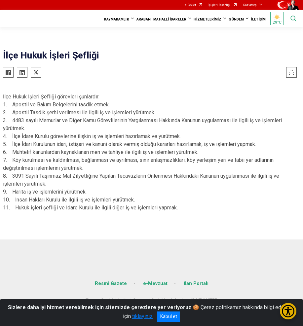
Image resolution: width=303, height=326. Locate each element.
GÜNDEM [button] (236, 19)
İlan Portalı (196, 283)
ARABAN (143, 19)
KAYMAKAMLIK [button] (116, 19)
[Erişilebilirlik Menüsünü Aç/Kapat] (288, 311)
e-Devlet (190, 5)
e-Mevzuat (155, 283)
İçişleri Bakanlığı (219, 5)
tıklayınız (142, 316)
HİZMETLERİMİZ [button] (207, 19)
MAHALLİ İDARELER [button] (169, 19)
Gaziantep (249, 5)
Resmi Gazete (111, 283)
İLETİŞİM (258, 19)
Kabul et (168, 316)
